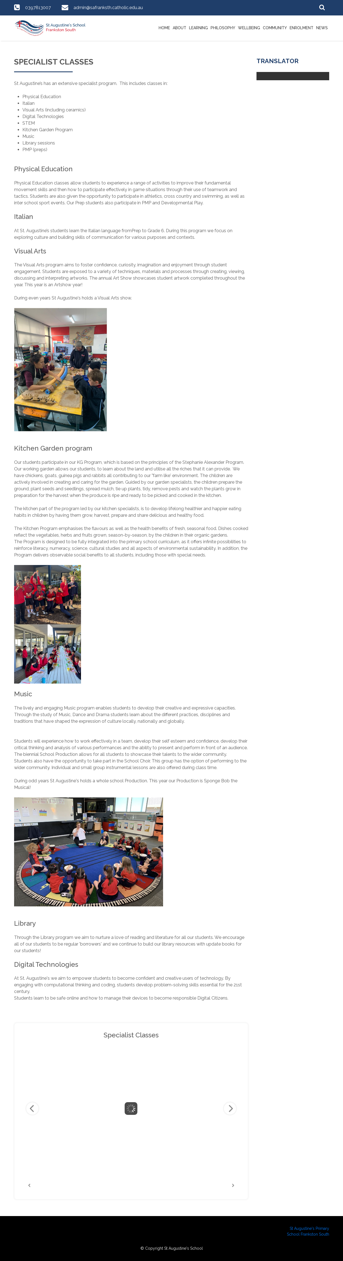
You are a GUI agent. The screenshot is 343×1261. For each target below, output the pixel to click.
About (179, 28)
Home (164, 28)
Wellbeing (249, 28)
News (322, 28)
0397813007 (38, 7)
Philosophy (223, 28)
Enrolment (301, 28)
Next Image (230, 1108)
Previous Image (32, 1108)
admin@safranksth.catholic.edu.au (108, 7)
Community (275, 28)
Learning (198, 28)
